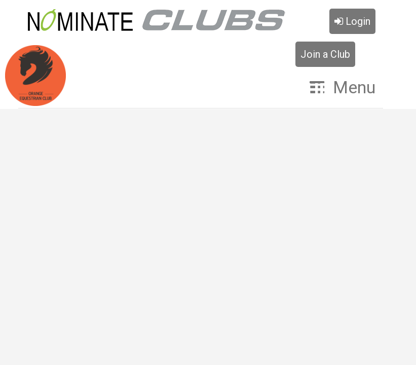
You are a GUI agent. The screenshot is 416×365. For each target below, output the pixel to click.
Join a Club (325, 54)
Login (352, 21)
